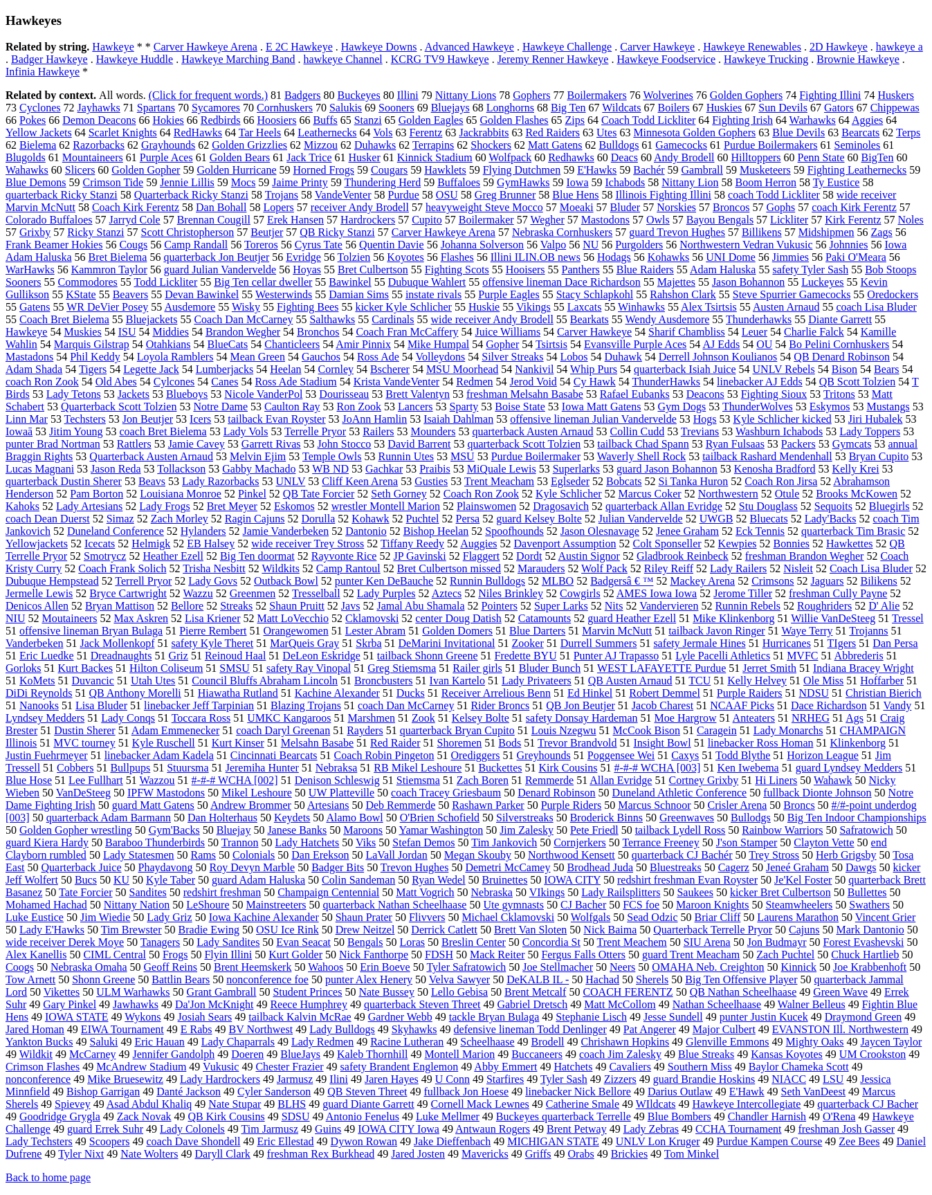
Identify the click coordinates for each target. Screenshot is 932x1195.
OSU (447, 195)
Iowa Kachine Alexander (264, 917)
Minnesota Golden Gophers (694, 132)
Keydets (292, 817)
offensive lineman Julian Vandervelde (593, 419)
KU (121, 880)
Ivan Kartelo (457, 680)
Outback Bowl (286, 581)
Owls (658, 220)
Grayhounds (168, 145)
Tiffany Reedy (412, 543)
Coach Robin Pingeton (384, 755)
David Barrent (418, 444)
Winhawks (641, 307)
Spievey (73, 1104)
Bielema (37, 145)
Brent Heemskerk (252, 967)
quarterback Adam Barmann (108, 817)
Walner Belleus (812, 1004)
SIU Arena (707, 942)
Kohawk (370, 518)
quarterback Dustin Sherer (64, 481)
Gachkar (384, 469)
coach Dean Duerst (48, 518)
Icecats (99, 543)
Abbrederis (859, 656)
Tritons (839, 394)
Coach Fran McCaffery (407, 332)
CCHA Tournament (738, 1129)
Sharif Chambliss (686, 332)
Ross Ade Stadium (295, 381)
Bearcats (860, 132)
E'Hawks (596, 170)
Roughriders (824, 606)
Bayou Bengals (719, 220)
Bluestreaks (676, 867)
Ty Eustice (836, 182)
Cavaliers (629, 1067)
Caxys (685, 755)
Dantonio (366, 531)
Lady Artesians (89, 506)
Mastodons (605, 220)
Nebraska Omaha (89, 967)
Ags (855, 718)
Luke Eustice (35, 917)
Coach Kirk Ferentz (135, 207)
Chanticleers (292, 344)
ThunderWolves (757, 406)
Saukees (695, 892)
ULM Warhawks (133, 992)
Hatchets (573, 1067)
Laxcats (584, 307)
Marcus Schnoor (654, 805)
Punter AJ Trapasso (616, 656)
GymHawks (523, 182)
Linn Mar (27, 419)
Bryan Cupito (879, 456)
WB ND (330, 469)
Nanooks (39, 705)
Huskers (896, 95)
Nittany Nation (137, 905)
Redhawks (571, 157)
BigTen (877, 157)
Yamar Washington (441, 830)
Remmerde (549, 780)
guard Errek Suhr (105, 1129)
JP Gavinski (419, 556)
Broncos (731, 207)
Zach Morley (179, 518)
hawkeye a (899, 47)
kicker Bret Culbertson (780, 892)
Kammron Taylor (109, 269)
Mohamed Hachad (46, 905)
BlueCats (228, 344)
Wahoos (325, 967)
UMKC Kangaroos (289, 718)
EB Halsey (211, 543)
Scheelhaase (487, 1042)
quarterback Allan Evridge (663, 506)
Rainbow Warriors (782, 830)
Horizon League (823, 755)
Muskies (82, 332)
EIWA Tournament (122, 1029)
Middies (170, 332)
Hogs (705, 419)
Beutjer (266, 232)
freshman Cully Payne (838, 593)
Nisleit (798, 568)
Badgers (302, 95)
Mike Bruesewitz (125, 1079)
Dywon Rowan (364, 1141)
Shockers (490, 145)
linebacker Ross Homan (761, 743)
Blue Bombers (679, 1116)
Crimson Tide (113, 182)
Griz (178, 656)
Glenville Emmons (727, 1042)
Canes (224, 381)
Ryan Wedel (438, 880)
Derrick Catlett (444, 930)
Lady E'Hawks (51, 930)
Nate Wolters (149, 1154)
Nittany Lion (689, 182)
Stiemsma (418, 780)
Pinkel (252, 494)
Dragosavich (561, 506)
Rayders (365, 730)
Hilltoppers (756, 157)
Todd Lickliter (166, 282)
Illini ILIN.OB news (536, 257)
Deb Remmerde (400, 805)
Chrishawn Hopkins (625, 1042)
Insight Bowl (662, 743)
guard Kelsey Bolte (539, 518)
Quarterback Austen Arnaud (151, 456)
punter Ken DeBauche (384, 581)
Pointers (500, 606)
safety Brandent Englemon (399, 1067)
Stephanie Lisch (591, 1017)
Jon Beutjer (147, 419)
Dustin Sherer (84, 730)
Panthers (581, 269)
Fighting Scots (457, 269)
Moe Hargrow (686, 718)
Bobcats (624, 481)
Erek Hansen (295, 220)
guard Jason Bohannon (667, 469)
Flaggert (481, 556)
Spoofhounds (514, 531)
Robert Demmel (664, 693)
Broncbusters (383, 680)
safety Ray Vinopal (308, 668)
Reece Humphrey (308, 1004)
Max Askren (140, 618)
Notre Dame (220, 406)
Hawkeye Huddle (135, 59)
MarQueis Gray (304, 643)
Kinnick (799, 967)
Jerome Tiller (742, 593)
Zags (882, 232)
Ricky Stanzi (95, 232)
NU (591, 244)
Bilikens (878, 581)
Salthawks (332, 319)
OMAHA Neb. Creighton (708, 967)
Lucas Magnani (40, 469)
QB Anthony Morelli (135, 693)
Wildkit (36, 1054)
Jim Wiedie (105, 917)
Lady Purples (386, 593)
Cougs (133, 244)
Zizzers (620, 1079)
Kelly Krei (855, 469)
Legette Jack (151, 369)
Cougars (389, 170)
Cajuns (804, 930)
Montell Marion (459, 1054)
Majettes (676, 282)
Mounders (433, 431)
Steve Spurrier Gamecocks (792, 294)
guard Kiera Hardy (47, 842)
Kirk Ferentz (853, 220)
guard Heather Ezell (631, 618)
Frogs (175, 954)
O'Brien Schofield (439, 817)
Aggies (867, 120)
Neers (622, 967)
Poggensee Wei (621, 755)
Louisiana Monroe (180, 494)
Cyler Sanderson (274, 1091)
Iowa (578, 182)
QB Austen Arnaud (630, 680)
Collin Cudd (637, 431)
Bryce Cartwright (128, 593)
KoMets (37, 680)
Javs (350, 606)
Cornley (336, 369)
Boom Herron (765, 182)
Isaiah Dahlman (458, 419)
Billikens (762, 232)
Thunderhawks (759, 319)
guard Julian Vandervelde (220, 269)
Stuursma (187, 768)
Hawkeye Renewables (752, 47)
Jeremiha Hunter (262, 768)
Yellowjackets (37, 543)
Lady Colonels (192, 1129)
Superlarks (576, 469)
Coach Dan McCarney (243, 319)
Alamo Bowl (354, 817)
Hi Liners (776, 780)
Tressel (908, 618)
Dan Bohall (221, 207)
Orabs (581, 1154)
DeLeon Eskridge (321, 656)
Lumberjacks (225, 369)
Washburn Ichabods (779, 431)
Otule (787, 494)
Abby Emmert (505, 1067)
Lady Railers (738, 568)
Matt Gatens (555, 145)
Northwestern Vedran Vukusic (745, 244)
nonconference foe (267, 979)
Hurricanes (786, 643)
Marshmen (371, 718)
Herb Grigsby (846, 855)
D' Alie (883, 606)
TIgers (842, 643)
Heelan (285, 369)
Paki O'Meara (855, 257)
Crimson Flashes (43, 1067)
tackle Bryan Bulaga (494, 1017)
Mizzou (321, 145)
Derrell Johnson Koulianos (718, 357)
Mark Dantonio (870, 930)
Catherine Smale (582, 1104)
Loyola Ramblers (175, 357)
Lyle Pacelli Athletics (722, 656)
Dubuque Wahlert (427, 282)
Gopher (502, 344)
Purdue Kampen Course (769, 1141)
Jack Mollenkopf (117, 643)
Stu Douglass (768, 506)
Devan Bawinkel (202, 294)
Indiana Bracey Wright (863, 668)
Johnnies (848, 244)
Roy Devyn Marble (252, 867)
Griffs (538, 1154)
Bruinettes (505, 880)
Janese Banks (297, 830)
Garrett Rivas (271, 444)
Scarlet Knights (123, 132)
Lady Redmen (322, 1042)
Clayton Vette (824, 842)
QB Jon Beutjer (580, 705)
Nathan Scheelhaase (717, 1004)
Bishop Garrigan (103, 1091)
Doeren (247, 1054)
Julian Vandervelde (641, 518)
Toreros (261, 244)
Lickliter (789, 220)
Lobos (574, 357)
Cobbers (75, 768)
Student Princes (307, 992)
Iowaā (19, 431)
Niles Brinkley (510, 593)
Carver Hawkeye (657, 47)
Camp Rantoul (348, 568)
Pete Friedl (594, 830)
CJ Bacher (583, 905)
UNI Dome (731, 257)
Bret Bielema (118, 257)
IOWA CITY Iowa (398, 1129)
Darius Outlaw (680, 1091)
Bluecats (769, 518)
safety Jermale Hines (699, 643)
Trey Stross (774, 855)
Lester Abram (375, 631)
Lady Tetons (73, 394)
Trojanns (868, 631)
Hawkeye (113, 47)
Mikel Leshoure (256, 793)
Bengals (365, 942)
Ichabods (625, 182)
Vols (382, 132)
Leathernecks (327, 132)
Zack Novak (144, 1116)
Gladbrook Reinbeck (683, 556)
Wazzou (156, 780)
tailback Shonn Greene (427, 656)
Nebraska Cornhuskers (562, 232)
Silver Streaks (512, 357)
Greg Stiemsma (401, 668)
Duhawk (623, 357)
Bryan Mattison (119, 606)
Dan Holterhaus (222, 817)
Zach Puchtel (785, 954)
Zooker (528, 643)
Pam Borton (96, 494)
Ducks (410, 693)
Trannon (240, 842)
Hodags (614, 257)
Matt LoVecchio (293, 618)
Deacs (624, 157)
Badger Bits (337, 867)
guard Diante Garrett (368, 1104)
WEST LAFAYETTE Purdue (661, 668)
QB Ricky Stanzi (337, 232)
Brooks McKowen (856, 494)
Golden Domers (457, 631)
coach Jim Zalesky (620, 1054)
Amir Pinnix (363, 344)
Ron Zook (358, 406)
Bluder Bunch (550, 668)
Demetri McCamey (507, 867)
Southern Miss (700, 1067)
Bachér (648, 170)
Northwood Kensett (571, 855)
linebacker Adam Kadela (159, 755)
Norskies (676, 207)
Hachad (602, 979)
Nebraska (492, 892)
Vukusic (221, 1067)
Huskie (484, 307)
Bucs (86, 880)
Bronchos (318, 332)
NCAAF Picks (742, 705)
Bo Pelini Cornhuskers (839, 344)
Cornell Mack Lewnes (480, 1104)
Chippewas (895, 107)
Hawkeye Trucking (766, 59)
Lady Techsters (39, 1141)
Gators (839, 107)
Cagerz (733, 867)
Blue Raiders (645, 269)
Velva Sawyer (459, 979)
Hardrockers (367, 220)
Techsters (85, 419)
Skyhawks (414, 1029)
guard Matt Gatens (153, 805)
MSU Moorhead (462, 369)
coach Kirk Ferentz (854, 207)
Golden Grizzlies (249, 145)
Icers (200, 419)
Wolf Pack (604, 568)
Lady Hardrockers (220, 1079)
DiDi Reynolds (39, 693)
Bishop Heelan (436, 531)
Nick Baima (610, 930)
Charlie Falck (814, 332)
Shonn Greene (103, 979)
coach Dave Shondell (193, 1141)
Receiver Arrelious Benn (496, 693)
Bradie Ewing (209, 930)
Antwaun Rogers (492, 1129)
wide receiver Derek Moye (65, 942)
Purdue (403, 195)
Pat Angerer (649, 1029)
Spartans (156, 107)
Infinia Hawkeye (43, 71)
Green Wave (840, 992)
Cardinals (393, 319)
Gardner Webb (400, 1017)
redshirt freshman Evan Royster (687, 880)
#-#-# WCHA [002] (235, 780)
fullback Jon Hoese (466, 1091)
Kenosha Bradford (775, 469)
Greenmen (253, 593)
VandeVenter (343, 195)
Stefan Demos (423, 842)
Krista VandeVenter (397, 381)
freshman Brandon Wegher (804, 556)
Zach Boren (483, 780)
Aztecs (447, 593)
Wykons (143, 1017)
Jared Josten (418, 1154)
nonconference (38, 1079)
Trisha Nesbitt (214, 568)
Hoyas (307, 269)
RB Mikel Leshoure (418, 768)
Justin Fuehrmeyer (47, 755)
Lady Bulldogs (342, 1029)
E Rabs (196, 1029)
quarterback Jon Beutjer (216, 257)
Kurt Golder (295, 954)
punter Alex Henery (368, 979)
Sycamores (216, 107)
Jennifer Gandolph (174, 1054)
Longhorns (510, 107)
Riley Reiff (668, 568)
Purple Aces (166, 157)
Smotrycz (105, 556)
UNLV (291, 481)
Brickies (629, 1154)
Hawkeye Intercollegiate (746, 1104)
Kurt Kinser (238, 743)
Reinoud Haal (235, 656)
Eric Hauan (159, 1042)
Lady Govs (212, 581)
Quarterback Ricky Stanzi (191, 195)
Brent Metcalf (535, 992)
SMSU (234, 668)
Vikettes (62, 992)
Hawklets (445, 170)
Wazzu (198, 593)
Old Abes (116, 381)
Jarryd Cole (134, 220)
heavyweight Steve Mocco (484, 207)
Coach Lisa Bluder (871, 568)
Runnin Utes (406, 456)
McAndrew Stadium (141, 1067)
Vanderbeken (35, 643)
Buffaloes (458, 182)
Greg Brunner (505, 195)
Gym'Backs (174, 830)
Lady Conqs (128, 718)
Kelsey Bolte (480, 718)
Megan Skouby (477, 855)
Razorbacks (99, 145)
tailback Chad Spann (642, 444)
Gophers (531, 95)
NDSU (814, 693)
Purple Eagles (508, 294)
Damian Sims (359, 294)
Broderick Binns (606, 817)
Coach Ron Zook (481, 494)
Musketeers (765, 170)
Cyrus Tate (318, 244)
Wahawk (833, 780)
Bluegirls (889, 506)
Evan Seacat (303, 942)
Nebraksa (336, 768)
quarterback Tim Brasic (853, 531)
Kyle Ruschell (163, 743)
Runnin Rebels (747, 606)
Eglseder (570, 481)
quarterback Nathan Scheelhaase (395, 905)
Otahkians (168, 344)
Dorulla (318, 518)
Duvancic (93, 680)
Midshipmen (826, 232)
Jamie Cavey (196, 444)
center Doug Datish (458, 618)
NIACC (788, 1079)
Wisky (246, 307)
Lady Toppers (869, 431)
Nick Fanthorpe (373, 954)
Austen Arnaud (786, 307)
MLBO (558, 581)
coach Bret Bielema (162, 431)
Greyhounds (544, 755)
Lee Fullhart (95, 780)
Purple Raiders (750, 693)
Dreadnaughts (121, 656)
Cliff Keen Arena (360, 481)
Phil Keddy (95, 357)
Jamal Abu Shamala (420, 606)
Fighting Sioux (774, 394)
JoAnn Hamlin (375, 419)
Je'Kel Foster (803, 880)
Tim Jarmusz (270, 1129)
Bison (844, 369)
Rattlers (134, 444)
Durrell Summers (598, 643)
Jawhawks (135, 1004)
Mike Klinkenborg (733, 618)
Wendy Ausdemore (667, 319)
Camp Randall (196, 244)
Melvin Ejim (258, 456)
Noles (911, 220)
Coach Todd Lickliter (648, 120)
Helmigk (150, 543)
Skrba (368, 643)
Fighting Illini (830, 95)
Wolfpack (509, 157)
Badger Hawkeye (49, 59)
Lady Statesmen (138, 855)
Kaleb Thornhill (372, 1054)
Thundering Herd (383, 182)
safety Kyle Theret (213, 643)
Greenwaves (686, 817)
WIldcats (656, 1104)
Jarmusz (295, 1079)
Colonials (253, 855)
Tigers (93, 369)
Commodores (88, 282)
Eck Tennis (760, 531)
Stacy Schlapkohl (595, 294)
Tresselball (316, 593)
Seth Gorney (398, 494)
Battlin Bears (181, 979)
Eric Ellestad (285, 1141)
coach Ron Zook (42, 381)
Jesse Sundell (673, 1017)
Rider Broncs (499, 705)
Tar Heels (260, 132)
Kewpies (737, 543)
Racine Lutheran (407, 1042)
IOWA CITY (572, 880)
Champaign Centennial (328, 892)
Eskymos (830, 406)
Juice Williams (508, 332)
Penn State (821, 157)
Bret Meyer (232, 506)
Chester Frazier (289, 1067)
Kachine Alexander (337, 693)
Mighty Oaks (815, 1042)
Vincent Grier (885, 917)
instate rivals (433, 294)
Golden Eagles (431, 120)
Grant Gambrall (222, 992)
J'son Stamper (747, 842)
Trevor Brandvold (577, 743)
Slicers (80, 170)
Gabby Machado (258, 469)
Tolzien (354, 257)
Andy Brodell (684, 157)
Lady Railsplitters (620, 892)
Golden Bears (240, 157)
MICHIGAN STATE (553, 1141)
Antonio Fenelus (362, 1116)
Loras (412, 942)
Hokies (167, 120)
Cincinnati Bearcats (274, 755)
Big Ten (568, 107)
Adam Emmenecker (175, 730)
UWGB (716, 518)
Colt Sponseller (666, 543)
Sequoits (833, 506)
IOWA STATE (77, 1017)
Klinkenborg (858, 743)
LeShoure (207, 905)
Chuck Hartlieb (865, 954)
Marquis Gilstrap (91, 344)
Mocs (243, 182)
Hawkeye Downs (379, 47)
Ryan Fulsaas (735, 444)
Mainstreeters (276, 905)
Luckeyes (822, 282)
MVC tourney (84, 743)
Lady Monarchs (788, 730)
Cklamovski (372, 618)
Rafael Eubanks (635, 394)
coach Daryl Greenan (283, 730)
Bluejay (234, 830)
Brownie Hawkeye (857, 59)
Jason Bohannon (748, 282)
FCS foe (641, 905)
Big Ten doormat (257, 556)
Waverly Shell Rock (641, 456)
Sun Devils (782, 107)
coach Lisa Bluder (876, 307)
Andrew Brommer (250, 805)
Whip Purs (593, 369)
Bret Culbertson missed (449, 568)
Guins (328, 1129)
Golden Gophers (746, 95)
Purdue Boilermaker (536, 456)
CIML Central (114, 954)
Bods (509, 743)
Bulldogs (619, 145)
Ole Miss (823, 680)
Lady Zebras (651, 1129)
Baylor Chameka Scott (799, 1067)
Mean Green (257, 357)
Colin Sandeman (358, 880)
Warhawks (812, 120)
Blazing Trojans (306, 705)
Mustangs (887, 406)
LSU (833, 1079)
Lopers (278, 207)
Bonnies (792, 543)
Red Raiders (552, 132)
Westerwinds (283, 294)
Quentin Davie (391, 244)
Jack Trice (308, 157)
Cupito (427, 220)
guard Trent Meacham (691, 954)
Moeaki (577, 207)
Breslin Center (473, 942)
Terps (908, 132)
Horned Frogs (323, 170)
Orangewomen (296, 631)
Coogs (20, 967)
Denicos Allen (37, 606)
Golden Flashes (513, 120)
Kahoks (22, 506)
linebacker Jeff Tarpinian (199, 705)
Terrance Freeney (660, 842)
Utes (606, 132)
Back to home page (48, 1177)
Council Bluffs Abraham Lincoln (265, 680)
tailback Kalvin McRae (299, 1017)
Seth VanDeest (813, 1091)
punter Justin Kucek (764, 1017)
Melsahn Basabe (317, 743)
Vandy (897, 705)
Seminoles (857, 145)
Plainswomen (486, 506)
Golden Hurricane (236, 170)
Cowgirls (580, 593)
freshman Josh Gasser (846, 1129)
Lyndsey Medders (45, 718)
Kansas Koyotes (787, 1054)
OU (764, 344)
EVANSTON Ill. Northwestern (840, 1029)
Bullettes (867, 892)
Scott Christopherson (188, 232)
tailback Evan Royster (276, 419)
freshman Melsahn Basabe (524, 394)
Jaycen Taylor (891, 1042)
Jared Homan (35, 1029)
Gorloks (24, 668)
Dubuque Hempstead (52, 581)
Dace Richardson (829, 705)
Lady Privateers (537, 680)
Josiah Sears (205, 1017)
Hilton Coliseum (166, 668)
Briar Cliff (718, 917)
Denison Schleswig (337, 780)
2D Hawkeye (839, 47)
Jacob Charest (662, 705)
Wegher (547, 220)
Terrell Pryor (143, 581)
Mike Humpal (438, 344)
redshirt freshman (222, 892)
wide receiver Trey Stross (307, 543)
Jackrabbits (484, 132)
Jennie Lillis (187, 182)
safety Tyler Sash (810, 269)
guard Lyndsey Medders (849, 768)
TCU (699, 680)
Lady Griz (169, 917)
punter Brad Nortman (53, 444)
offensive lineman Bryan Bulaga (91, 631)
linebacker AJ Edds (760, 381)
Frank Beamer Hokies (54, 244)
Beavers (131, 294)
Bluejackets (152, 319)
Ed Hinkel (589, 693)
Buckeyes (358, 95)
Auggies (478, 543)
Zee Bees (859, 1141)
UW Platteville (341, 793)
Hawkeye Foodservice (665, 59)
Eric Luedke (46, 656)
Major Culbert (724, 1029)
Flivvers (427, 917)
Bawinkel (350, 282)
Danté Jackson (188, 1091)
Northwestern (728, 494)
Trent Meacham (499, 481)
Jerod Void (533, 381)
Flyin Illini (228, 954)
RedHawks (198, 132)
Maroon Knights (712, 905)
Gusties (431, 481)
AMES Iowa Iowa (656, 593)
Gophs (780, 207)
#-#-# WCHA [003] (657, 768)
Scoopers (109, 1141)
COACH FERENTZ (628, 992)
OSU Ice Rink (287, 930)
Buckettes (500, 768)
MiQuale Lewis (501, 469)
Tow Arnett (30, 979)
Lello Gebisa (459, 992)
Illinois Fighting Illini (663, 195)
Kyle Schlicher (569, 494)
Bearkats (589, 319)
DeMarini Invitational (447, 643)
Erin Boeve (385, 967)
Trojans (281, 195)
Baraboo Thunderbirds (155, 842)
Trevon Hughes (415, 867)
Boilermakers (596, 95)
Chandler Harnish (767, 1116)
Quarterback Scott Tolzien (118, 406)
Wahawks (27, 170)
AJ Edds (721, 344)
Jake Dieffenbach (452, 1141)
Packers (798, 444)
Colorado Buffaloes (49, 220)
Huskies (724, 107)
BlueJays (300, 1054)
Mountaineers (92, 157)
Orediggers (475, 755)
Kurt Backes (85, 668)
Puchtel (422, 518)
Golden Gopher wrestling (75, 830)
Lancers (415, 406)
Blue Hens (575, 195)
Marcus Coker (650, 494)
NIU (15, 618)
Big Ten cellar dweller (263, 282)
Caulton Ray (292, 406)
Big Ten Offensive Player (741, 979)
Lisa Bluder (101, 705)
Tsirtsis (551, 344)
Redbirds (221, 120)
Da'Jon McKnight (214, 1004)
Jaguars (826, 581)
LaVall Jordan (396, 855)
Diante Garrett (840, 319)
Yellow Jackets (39, 132)
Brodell (548, 1042)
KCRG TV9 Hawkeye (440, 59)
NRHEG (811, 718)
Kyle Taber (170, 880)
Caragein (717, 730)
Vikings (533, 307)
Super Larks (561, 606)
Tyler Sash (563, 1079)
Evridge (303, 257)
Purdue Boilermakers (771, 145)
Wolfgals (590, 917)
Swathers (869, 905)
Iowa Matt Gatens (601, 406)
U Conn (452, 1079)
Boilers (674, 107)
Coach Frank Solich (122, 568)
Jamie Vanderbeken (286, 531)
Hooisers (525, 269)
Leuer (754, 332)
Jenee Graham (687, 531)
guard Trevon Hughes (677, 232)
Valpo (553, 244)
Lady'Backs (831, 518)
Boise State (520, 406)
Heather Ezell (173, 556)
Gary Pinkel (69, 1004)
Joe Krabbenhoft (869, 967)
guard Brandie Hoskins (704, 1079)
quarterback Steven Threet (422, 1004)
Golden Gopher (145, 170)
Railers (378, 431)
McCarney (92, 1054)
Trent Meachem (632, 942)
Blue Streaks (706, 1054)
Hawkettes (849, 543)
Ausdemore (189, 307)
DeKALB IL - (537, 979)
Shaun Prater (364, 917)
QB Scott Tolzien (857, 381)
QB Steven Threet (367, 1091)
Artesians (328, 805)
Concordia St (551, 942)
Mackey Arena (702, 581)
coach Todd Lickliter (774, 195)
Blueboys (187, 394)
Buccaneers (537, 1054)
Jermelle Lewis (39, 593)
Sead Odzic (652, 917)
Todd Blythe (742, 755)
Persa (468, 518)
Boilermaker (486, 220)
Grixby (35, 232)
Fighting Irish (742, 120)
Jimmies (790, 257)
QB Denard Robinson (842, 357)
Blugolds (26, 157)
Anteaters (754, 718)
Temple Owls (332, 456)
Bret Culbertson (373, 269)
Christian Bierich (884, 693)
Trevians (700, 431)
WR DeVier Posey (107, 307)
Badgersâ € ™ (621, 581)
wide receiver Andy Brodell (492, 319)
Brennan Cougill (213, 220)
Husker (365, 157)
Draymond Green (863, 1017)
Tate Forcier (86, 892)
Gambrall (702, 170)
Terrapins (433, 145)
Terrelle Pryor (315, 431)
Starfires (505, 1079)
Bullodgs (751, 817)
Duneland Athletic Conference (679, 793)
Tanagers (160, 942)
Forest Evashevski (863, 942)
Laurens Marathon (798, 917)
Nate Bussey (386, 992)
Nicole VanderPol (263, 394)
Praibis (434, 469)
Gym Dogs (681, 406)
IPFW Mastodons (166, 793)
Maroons (363, 830)
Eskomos (294, 506)
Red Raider (395, 743)
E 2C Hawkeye (299, 47)
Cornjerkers (580, 842)
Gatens (34, 307)
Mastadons (29, 357)
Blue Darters (537, 631)
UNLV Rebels (784, 369)
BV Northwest (261, 1029)
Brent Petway (577, 1129)
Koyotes (405, 257)
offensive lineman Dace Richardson (561, 282)
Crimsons (772, 581)
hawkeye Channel (343, 59)
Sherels (652, 979)
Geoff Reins (170, 967)
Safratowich (866, 830)
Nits (614, 606)
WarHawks (30, 269)
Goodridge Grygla (59, 1116)
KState (81, 294)
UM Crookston (872, 1054)
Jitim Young (75, 431)
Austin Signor (589, 556)
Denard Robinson (556, 793)
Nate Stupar (234, 1104)
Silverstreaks (525, 817)
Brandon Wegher (242, 332)
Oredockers (892, 294)
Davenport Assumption (564, 543)
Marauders (541, 568)
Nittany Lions (465, 95)
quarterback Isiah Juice (684, 369)
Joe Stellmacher (557, 967)
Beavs (151, 481)
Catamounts (544, 618)
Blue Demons (36, 182)
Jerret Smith (769, 668)
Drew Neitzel (365, 930)
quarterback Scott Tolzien (524, 444)
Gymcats (852, 444)
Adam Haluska (723, 269)
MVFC (802, 656)
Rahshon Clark (683, 294)
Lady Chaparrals (238, 1042)
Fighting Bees (307, 307)
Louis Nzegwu (563, 730)
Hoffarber (882, 680)
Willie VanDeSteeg (833, 618)
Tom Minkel (691, 1154)
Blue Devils (798, 132)
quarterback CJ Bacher (867, 1104)
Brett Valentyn (417, 394)
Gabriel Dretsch (532, 1004)
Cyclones (40, 107)
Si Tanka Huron (694, 481)
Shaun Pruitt (297, 606)
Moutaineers (69, 618)
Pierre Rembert (212, 631)
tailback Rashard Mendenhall (767, 456)
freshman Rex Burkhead (321, 1154)
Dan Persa (894, 643)
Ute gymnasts (513, 905)
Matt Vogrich (425, 892)
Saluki (104, 1042)
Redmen (474, 381)
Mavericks (485, 1154)
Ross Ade (378, 357)
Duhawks (375, 145)
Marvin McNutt (617, 631)
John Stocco (345, 444)
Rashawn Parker (488, 805)
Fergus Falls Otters (583, 954)
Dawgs (861, 867)
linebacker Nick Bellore (578, 1091)
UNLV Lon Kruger (658, 1141)
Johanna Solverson (482, 244)
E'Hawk (747, 1091)
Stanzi (368, 120)
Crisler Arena (737, 805)
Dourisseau (344, 394)
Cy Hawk (595, 381)
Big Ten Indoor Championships (856, 817)
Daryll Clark (222, 1154)
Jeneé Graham (797, 867)
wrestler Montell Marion (385, 506)
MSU (462, 456)
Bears (886, 369)
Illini (408, 95)
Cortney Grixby (703, 780)
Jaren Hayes (392, 1079)
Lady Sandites (228, 942)
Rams (203, 855)
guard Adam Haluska (258, 880)
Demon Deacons (99, 120)
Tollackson (181, 469)
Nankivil (534, 369)
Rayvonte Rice (344, 556)
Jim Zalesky (527, 830)
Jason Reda (115, 469)
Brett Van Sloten (530, 930)
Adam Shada (34, 369)
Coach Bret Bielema (64, 319)
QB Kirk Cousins (226, 1116)
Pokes (32, 120)
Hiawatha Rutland (238, 693)
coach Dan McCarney (406, 705)
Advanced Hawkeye (469, 47)
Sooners (396, 107)
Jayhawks (98, 107)
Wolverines (668, 95)
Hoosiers (277, 120)
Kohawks (668, 257)
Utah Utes (153, 680)
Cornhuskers (285, 107)
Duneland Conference (115, 531)
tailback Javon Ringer (716, 631)
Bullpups (130, 768)
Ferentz (425, 132)
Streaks (236, 606)
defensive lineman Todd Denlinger (530, 1029)
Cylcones (174, 381)
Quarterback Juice (82, 867)
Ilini (338, 1079)
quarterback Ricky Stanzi (62, 195)
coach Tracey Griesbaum (446, 793)
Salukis (345, 107)
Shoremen (459, 743)
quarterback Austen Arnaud (532, 431)
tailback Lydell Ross (680, 830)
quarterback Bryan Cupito (457, 730)
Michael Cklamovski (508, 917)
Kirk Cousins (567, 768)
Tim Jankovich (504, 842)
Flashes (457, 257)
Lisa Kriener (212, 618)
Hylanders (203, 531)
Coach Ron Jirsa (780, 481)
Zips (575, 120)
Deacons (705, 394)
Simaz (120, 518)
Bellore (187, 606)
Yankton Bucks (39, 1042)
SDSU (296, 1116)
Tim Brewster (131, 930)
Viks (366, 842)
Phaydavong (165, 867)
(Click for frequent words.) (208, 95)
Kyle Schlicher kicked (782, 419)
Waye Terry (806, 631)
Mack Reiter (497, 954)
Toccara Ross (201, 718)
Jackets (133, 394)
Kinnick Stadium (435, 157)
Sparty (464, 406)
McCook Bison (646, 730)
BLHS (291, 1104)
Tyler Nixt (81, 1154)
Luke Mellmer (447, 1116)
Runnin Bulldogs (487, 581)
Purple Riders (571, 805)
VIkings (547, 892)
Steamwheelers (798, 905)
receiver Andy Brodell (360, 207)
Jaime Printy (299, 182)
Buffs (325, 120)
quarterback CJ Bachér (682, 855)
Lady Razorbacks (220, 481)
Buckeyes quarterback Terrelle (563, 1116)
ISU (127, 332)
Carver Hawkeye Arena (205, 47)
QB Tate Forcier (318, 494)
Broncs (798, 805)
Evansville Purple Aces (635, 344)
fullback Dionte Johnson (817, 793)
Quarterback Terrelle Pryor (712, 930)
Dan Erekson (320, 855)
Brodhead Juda (600, 867)
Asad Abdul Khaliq (149, 1104)
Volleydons (441, 357)
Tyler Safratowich (466, 967)
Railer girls (477, 668)
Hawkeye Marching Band (238, 59)
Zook (423, 718)
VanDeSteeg (83, 793)
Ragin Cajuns (255, 518)
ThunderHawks (666, 381)
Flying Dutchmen (521, 170)
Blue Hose (29, 780)
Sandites (148, 892)
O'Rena (839, 1116)
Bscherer (390, 369)
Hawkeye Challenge (567, 47)
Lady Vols (245, 431)
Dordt (529, 556)
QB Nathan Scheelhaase (743, 992)
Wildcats (621, 107)
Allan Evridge (621, 780)
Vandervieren (668, 606)
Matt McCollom (620, 1004)
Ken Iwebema (747, 768)
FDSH (439, 954)
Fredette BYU (525, 656)
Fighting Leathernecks (857, 170)
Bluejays (450, 107)
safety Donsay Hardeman (582, 718)
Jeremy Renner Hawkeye (553, 59)
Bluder (625, 207)
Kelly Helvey (757, 680)
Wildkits (280, 568)
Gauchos (321, 357)
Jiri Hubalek (875, 419)
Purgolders (639, 244)
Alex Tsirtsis (709, 307)
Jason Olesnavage (599, 531)
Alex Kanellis (36, 954)
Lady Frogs (164, 506)
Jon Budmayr (777, 942)
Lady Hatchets (307, 842)
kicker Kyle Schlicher (403, 307)
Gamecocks (681, 145)
